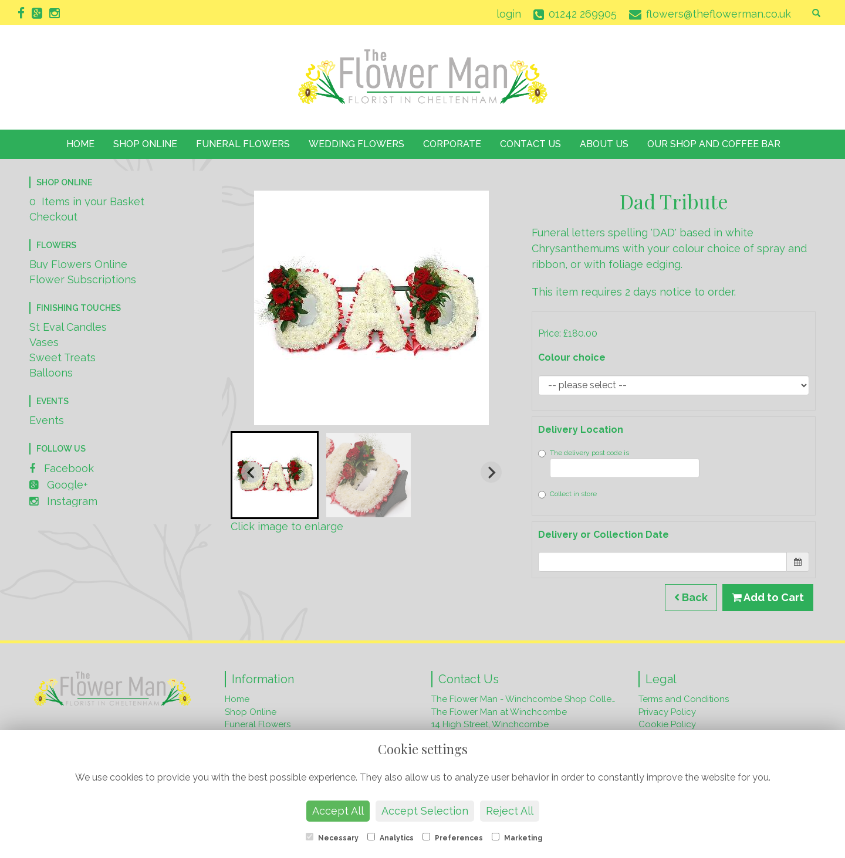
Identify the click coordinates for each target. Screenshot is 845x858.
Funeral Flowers (243, 144)
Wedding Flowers (356, 144)
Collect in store (567, 494)
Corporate (452, 144)
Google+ (58, 485)
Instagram (63, 501)
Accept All (338, 811)
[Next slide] (491, 472)
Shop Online (145, 144)
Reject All (509, 811)
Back (691, 597)
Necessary (332, 837)
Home (80, 144)
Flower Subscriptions (82, 279)
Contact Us (530, 144)
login (508, 14)
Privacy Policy (667, 712)
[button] (275, 475)
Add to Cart (768, 597)
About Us (604, 144)
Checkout (53, 217)
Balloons (51, 373)
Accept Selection (424, 811)
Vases (44, 342)
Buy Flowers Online (78, 264)
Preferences (452, 837)
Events (46, 420)
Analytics (390, 837)
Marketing (517, 837)
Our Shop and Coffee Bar (713, 144)
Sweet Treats (62, 357)
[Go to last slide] (251, 472)
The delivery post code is (618, 463)
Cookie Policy (667, 724)
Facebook (61, 468)
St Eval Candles (68, 327)
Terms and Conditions (683, 699)
